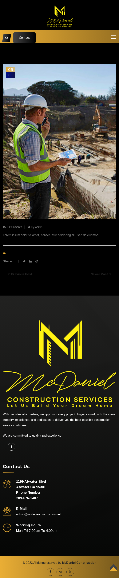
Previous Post (20, 274)
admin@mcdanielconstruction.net (38, 514)
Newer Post (101, 274)
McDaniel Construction (79, 562)
